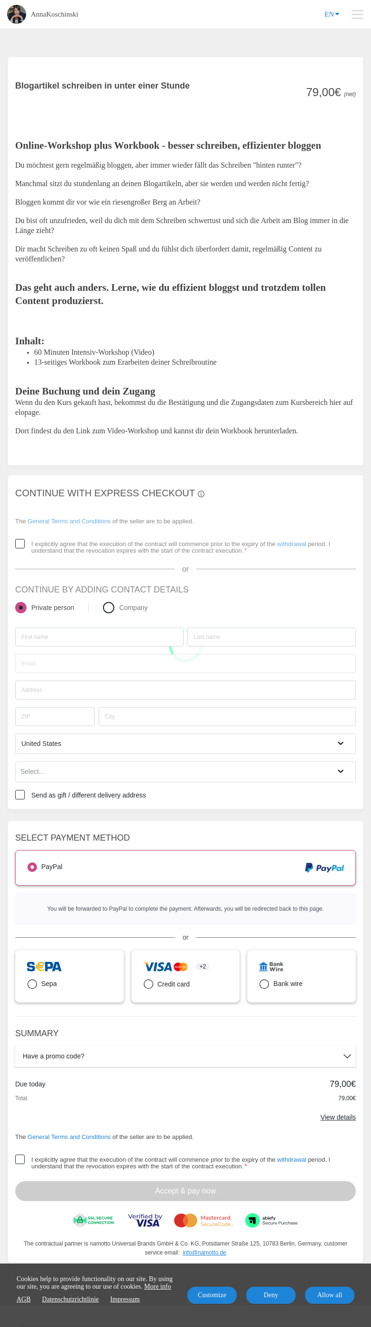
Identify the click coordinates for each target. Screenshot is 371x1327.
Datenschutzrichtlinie (70, 1299)
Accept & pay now (185, 1191)
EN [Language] (332, 13)
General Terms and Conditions (69, 521)
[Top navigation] (357, 14)
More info (157, 1286)
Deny (271, 1295)
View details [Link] (338, 1117)
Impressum (124, 1299)
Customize (212, 1295)
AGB (24, 1299)
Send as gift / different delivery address (88, 795)
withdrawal (291, 543)
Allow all (330, 1295)
